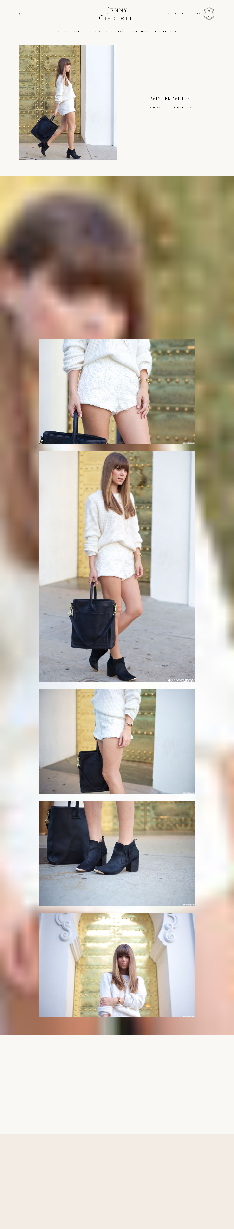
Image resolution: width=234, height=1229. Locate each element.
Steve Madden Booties (129, 1030)
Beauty (79, 32)
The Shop (139, 32)
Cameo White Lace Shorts (94, 1030)
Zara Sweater (112, 1030)
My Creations (165, 32)
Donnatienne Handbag (120, 1033)
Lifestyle (100, 32)
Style (62, 32)
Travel (119, 32)
